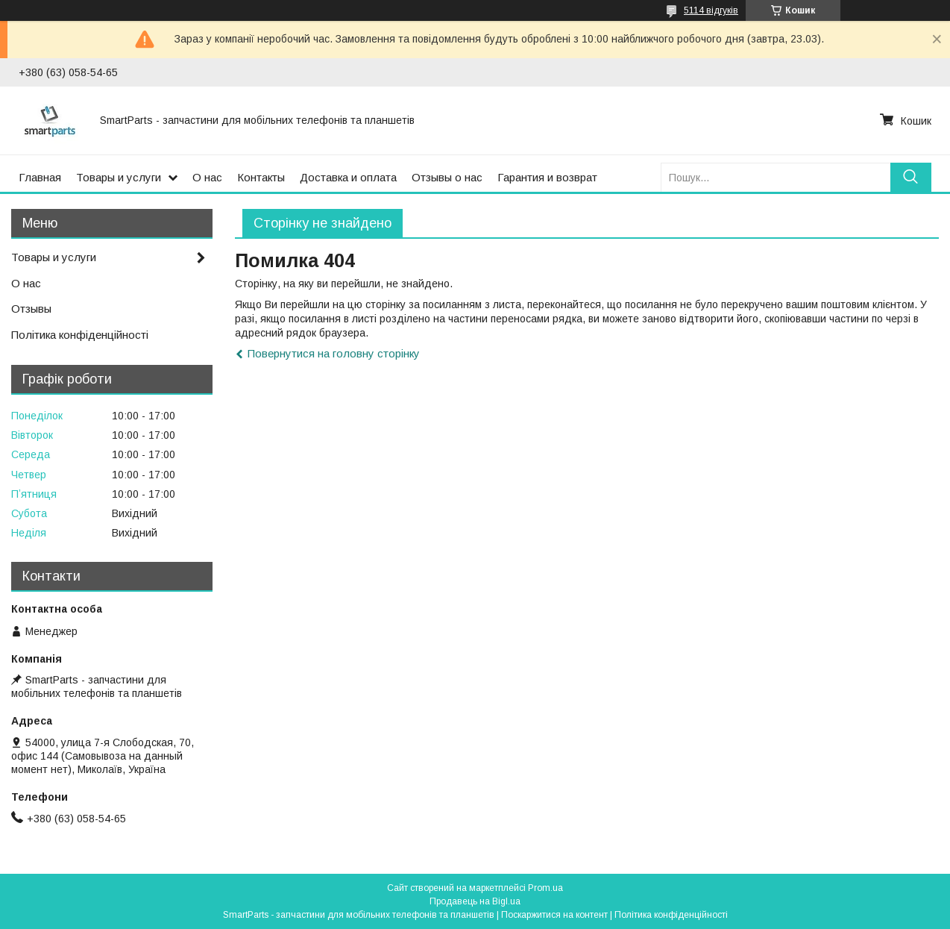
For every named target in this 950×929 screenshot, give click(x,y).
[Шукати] (910, 177)
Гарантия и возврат (547, 177)
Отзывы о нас (447, 177)
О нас (207, 177)
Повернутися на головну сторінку (334, 353)
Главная (40, 177)
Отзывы (31, 308)
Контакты (261, 177)
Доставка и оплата (348, 177)
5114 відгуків (711, 10)
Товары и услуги (118, 177)
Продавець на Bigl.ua (475, 901)
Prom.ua (545, 888)
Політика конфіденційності (79, 334)
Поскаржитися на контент (554, 915)
